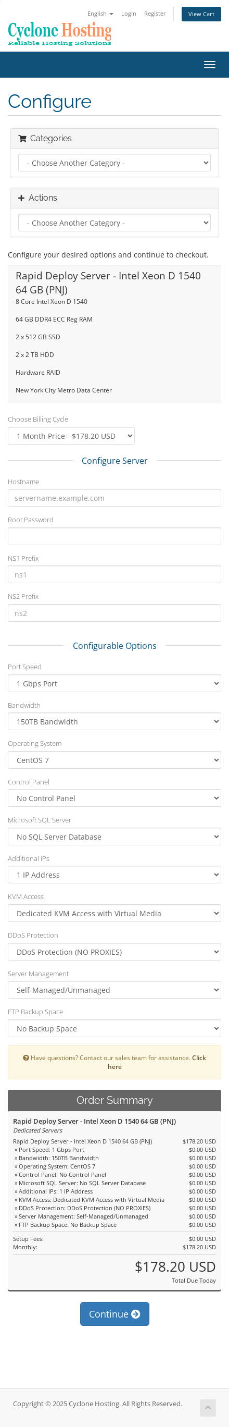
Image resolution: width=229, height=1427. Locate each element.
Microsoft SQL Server (39, 820)
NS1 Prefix (23, 558)
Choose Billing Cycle (38, 419)
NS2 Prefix (23, 596)
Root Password (31, 519)
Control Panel (28, 781)
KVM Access (26, 896)
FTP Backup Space (35, 1011)
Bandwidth (24, 705)
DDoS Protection (33, 935)
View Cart (201, 14)
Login (128, 13)
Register (155, 13)
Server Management (38, 973)
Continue (115, 1314)
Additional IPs (28, 858)
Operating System (34, 743)
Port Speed (25, 666)
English (100, 13)
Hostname (23, 481)
